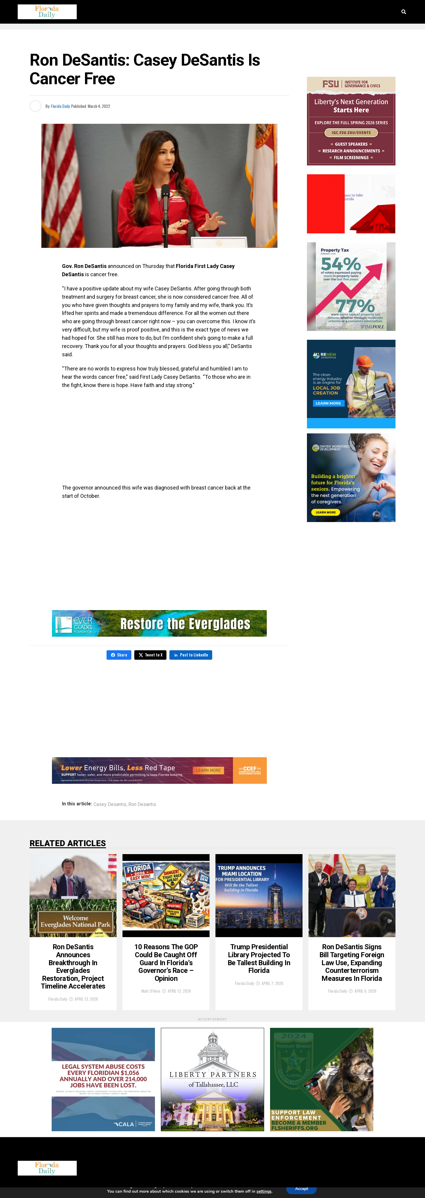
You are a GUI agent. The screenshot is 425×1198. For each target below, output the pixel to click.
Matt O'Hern (150, 995)
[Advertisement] (159, 436)
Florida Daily (60, 106)
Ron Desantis (142, 804)
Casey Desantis (110, 804)
